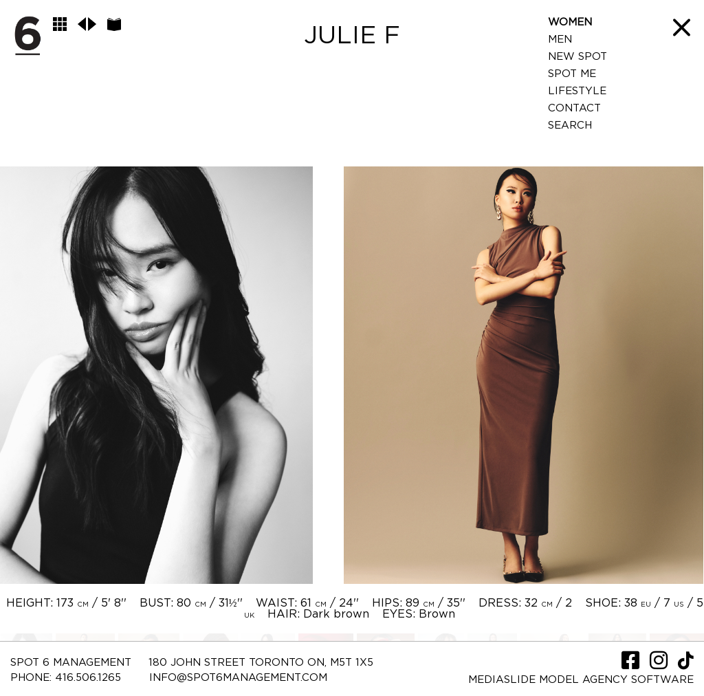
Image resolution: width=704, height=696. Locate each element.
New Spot (577, 57)
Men (560, 39)
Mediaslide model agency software (581, 680)
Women (570, 22)
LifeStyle (577, 91)
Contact (574, 108)
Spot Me (572, 74)
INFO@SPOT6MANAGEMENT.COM (238, 678)
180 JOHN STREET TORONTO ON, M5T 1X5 (260, 662)
